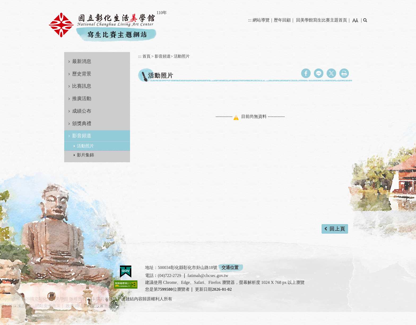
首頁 (146, 56)
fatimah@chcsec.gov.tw (208, 275)
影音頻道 (81, 135)
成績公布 (81, 111)
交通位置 (230, 267)
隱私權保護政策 (15, 305)
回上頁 (337, 229)
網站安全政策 (47, 305)
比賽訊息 (81, 86)
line (318, 73)
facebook (306, 73)
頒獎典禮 (81, 123)
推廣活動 (81, 98)
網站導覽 (261, 20)
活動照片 (85, 146)
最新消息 (81, 61)
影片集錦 (85, 155)
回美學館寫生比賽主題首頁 (321, 20)
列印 (344, 73)
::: (250, 20)
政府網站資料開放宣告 (87, 305)
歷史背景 (81, 73)
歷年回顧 (282, 20)
